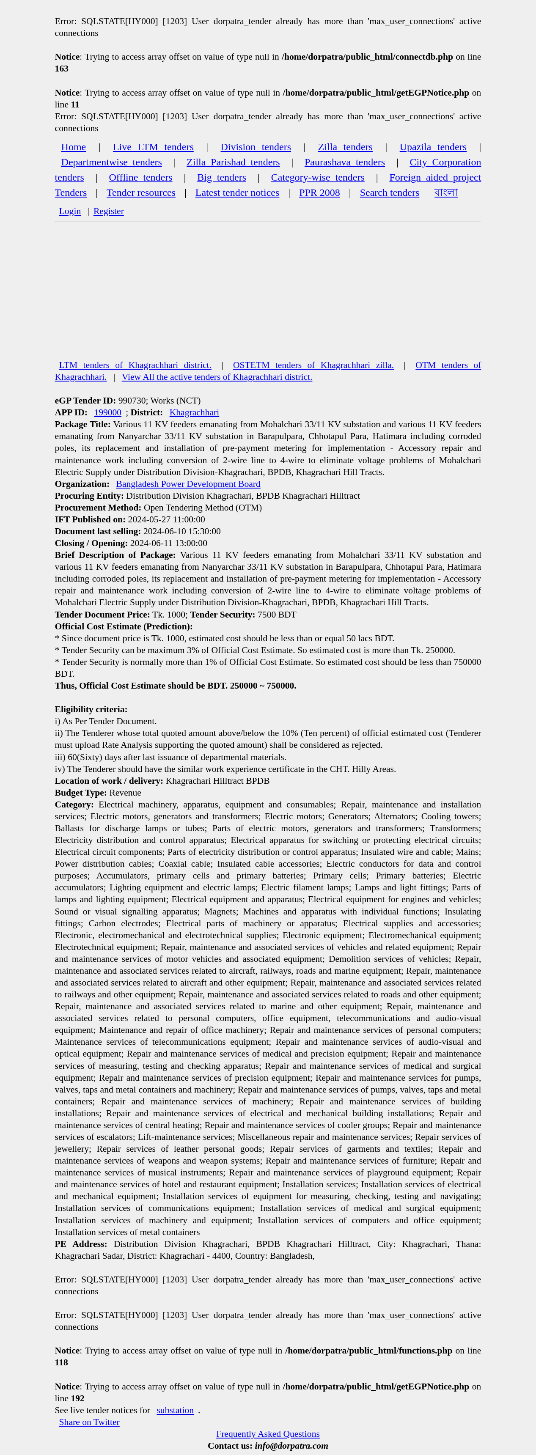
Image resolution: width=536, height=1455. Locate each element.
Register (108, 211)
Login (70, 211)
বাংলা (446, 192)
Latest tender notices (237, 192)
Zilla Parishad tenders (233, 161)
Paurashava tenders (345, 161)
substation (175, 1410)
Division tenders (256, 146)
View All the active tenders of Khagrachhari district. (217, 377)
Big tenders (221, 177)
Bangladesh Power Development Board (188, 484)
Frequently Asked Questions (268, 1434)
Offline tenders (141, 177)
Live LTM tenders (153, 146)
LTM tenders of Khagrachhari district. (135, 365)
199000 (107, 412)
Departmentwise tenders (111, 161)
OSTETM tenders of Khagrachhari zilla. (313, 365)
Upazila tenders (433, 146)
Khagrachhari (195, 412)
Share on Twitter (89, 1422)
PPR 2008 (319, 192)
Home (73, 146)
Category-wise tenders (318, 177)
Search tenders (390, 192)
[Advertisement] (268, 295)
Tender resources (141, 192)
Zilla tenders (345, 146)
